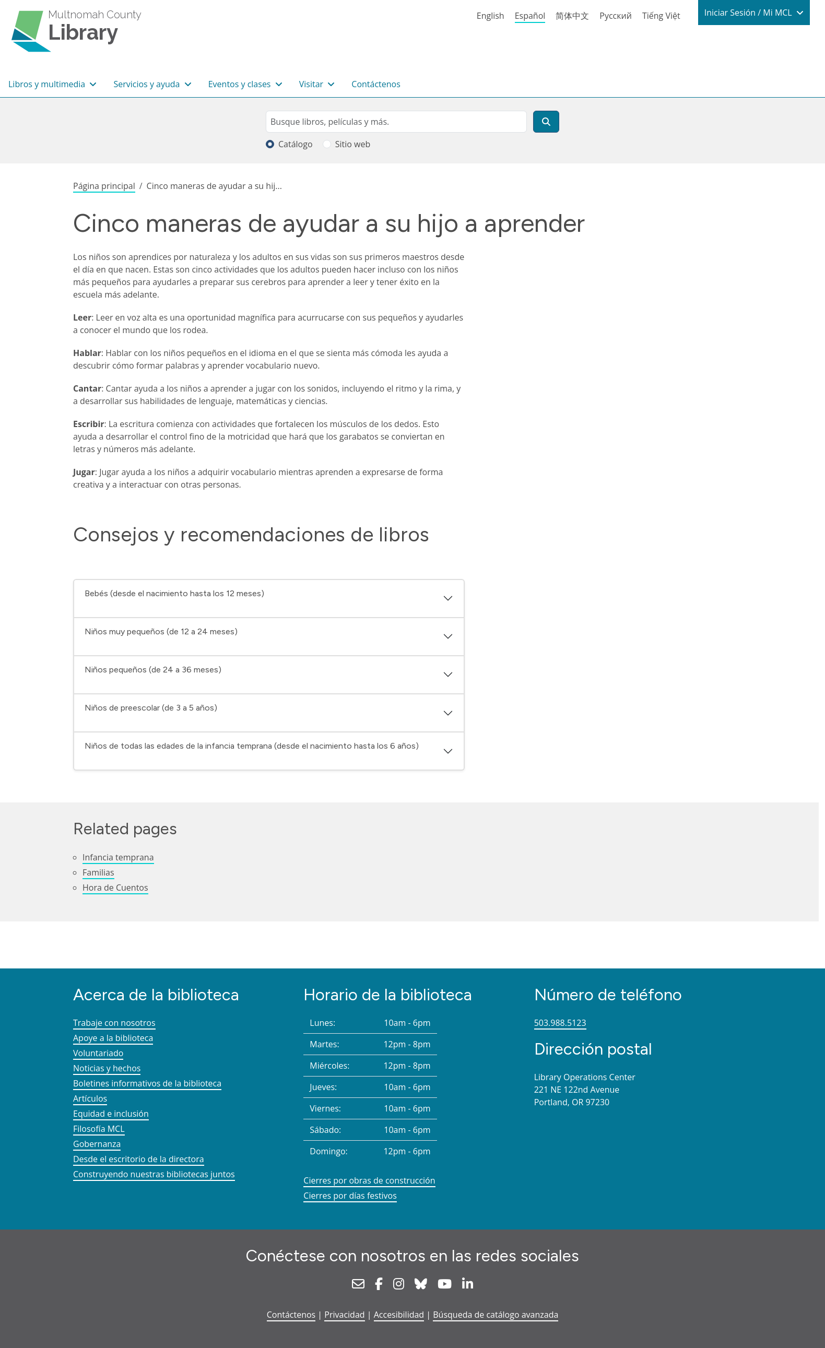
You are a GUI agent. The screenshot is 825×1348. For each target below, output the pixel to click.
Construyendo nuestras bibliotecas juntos (154, 1174)
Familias (98, 872)
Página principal (104, 186)
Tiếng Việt (661, 15)
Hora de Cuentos (115, 887)
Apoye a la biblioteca (113, 1038)
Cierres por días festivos (350, 1195)
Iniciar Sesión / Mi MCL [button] (749, 12)
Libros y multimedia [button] (47, 84)
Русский (615, 15)
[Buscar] (546, 122)
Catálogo (295, 144)
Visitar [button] (312, 84)
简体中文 (572, 15)
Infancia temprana (118, 857)
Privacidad (344, 1314)
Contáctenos (375, 84)
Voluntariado (98, 1053)
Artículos (90, 1098)
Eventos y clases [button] (240, 84)
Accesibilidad (399, 1314)
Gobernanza (97, 1144)
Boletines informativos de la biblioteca (147, 1083)
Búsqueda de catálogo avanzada (495, 1314)
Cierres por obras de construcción (369, 1180)
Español (530, 15)
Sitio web (353, 144)
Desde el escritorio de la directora (138, 1159)
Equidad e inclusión (111, 1113)
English (490, 15)
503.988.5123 (560, 1022)
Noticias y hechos (106, 1068)
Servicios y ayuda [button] (147, 84)
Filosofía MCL (99, 1128)
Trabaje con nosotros (114, 1022)
